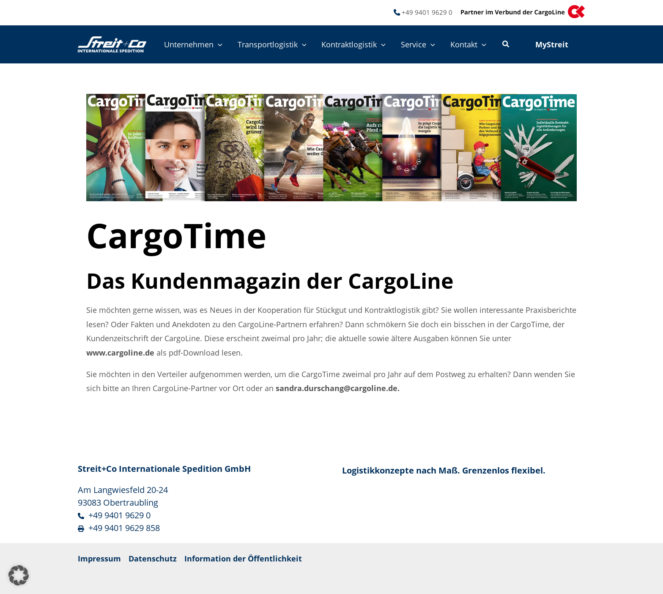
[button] (218, 44)
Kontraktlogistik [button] (353, 44)
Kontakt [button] (468, 44)
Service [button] (418, 44)
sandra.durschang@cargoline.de (336, 388)
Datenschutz (153, 558)
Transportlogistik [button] (272, 44)
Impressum (99, 558)
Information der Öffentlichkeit (243, 558)
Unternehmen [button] (193, 44)
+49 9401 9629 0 (427, 12)
